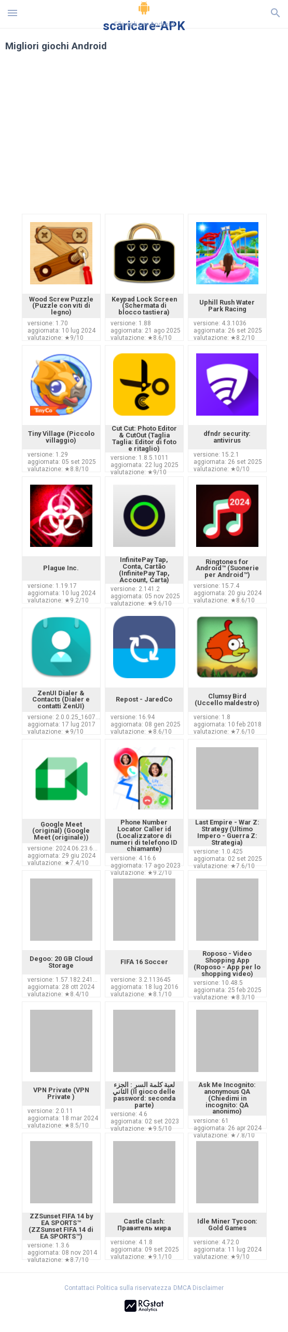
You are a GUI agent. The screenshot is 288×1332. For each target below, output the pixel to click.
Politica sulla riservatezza (134, 1288)
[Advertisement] (144, 139)
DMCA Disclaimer (198, 1288)
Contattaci (79, 1288)
